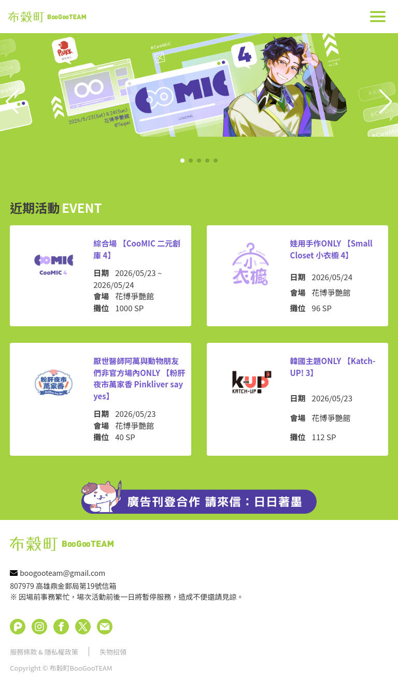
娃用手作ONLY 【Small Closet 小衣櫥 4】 (331, 249)
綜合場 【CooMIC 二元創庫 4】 (136, 249)
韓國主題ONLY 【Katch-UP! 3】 (333, 366)
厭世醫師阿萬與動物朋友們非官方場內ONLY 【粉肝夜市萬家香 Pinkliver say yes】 (139, 378)
